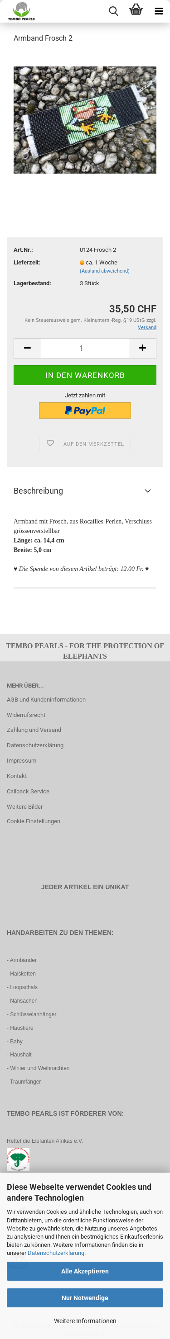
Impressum (21, 760)
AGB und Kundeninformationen (46, 699)
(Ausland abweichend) (105, 271)
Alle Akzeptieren (85, 1271)
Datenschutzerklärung (56, 1252)
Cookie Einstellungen (33, 821)
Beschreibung (38, 490)
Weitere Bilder (25, 806)
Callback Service (28, 791)
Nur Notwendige (85, 1297)
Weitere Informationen (85, 1321)
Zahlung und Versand (34, 729)
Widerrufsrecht (26, 715)
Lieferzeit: (27, 262)
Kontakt (17, 776)
